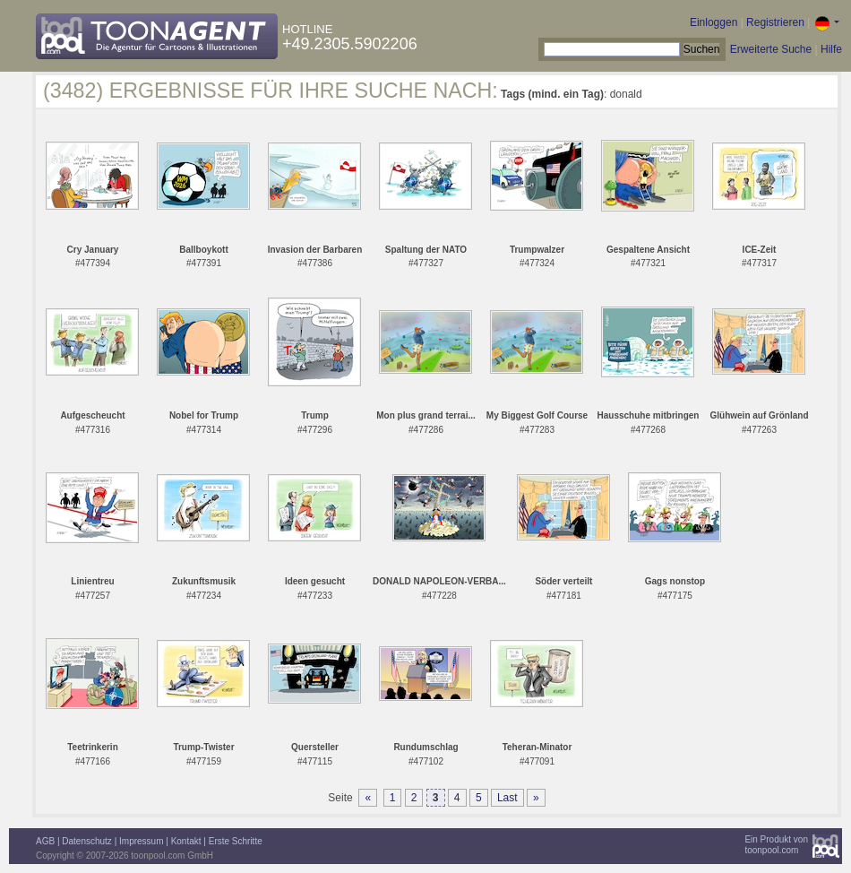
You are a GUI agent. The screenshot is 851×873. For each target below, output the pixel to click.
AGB (45, 841)
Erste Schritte (235, 841)
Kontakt (186, 841)
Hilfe (831, 49)
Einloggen (713, 22)
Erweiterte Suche (771, 49)
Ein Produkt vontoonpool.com (776, 844)
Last (507, 797)
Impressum (141, 841)
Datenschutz (87, 841)
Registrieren (775, 22)
